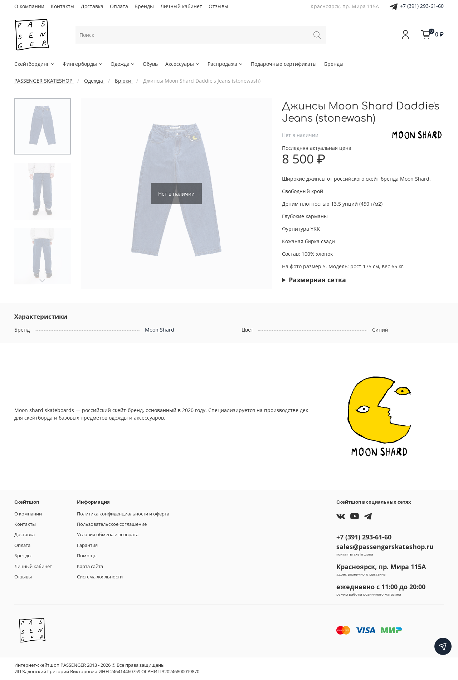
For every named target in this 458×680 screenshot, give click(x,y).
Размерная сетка (317, 279)
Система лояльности (100, 577)
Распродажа (225, 63)
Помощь (87, 556)
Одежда (123, 63)
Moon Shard (159, 329)
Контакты (62, 6)
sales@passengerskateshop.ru (385, 546)
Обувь (150, 63)
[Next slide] (42, 280)
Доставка (92, 6)
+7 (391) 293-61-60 (422, 6)
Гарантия (87, 545)
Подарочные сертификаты (284, 63)
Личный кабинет (181, 6)
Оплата (119, 6)
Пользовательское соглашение (112, 524)
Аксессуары (182, 63)
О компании (29, 6)
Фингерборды (83, 63)
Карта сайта (90, 566)
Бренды (144, 6)
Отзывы (218, 6)
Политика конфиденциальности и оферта (123, 514)
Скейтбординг (34, 63)
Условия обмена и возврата (107, 535)
